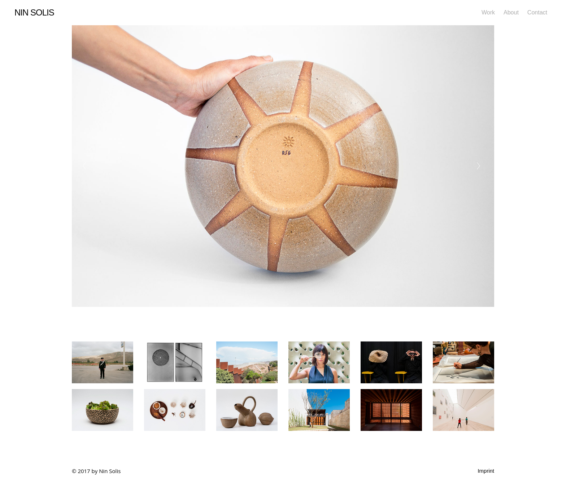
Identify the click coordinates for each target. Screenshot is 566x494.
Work (488, 12)
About (511, 12)
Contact (537, 12)
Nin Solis (34, 12)
